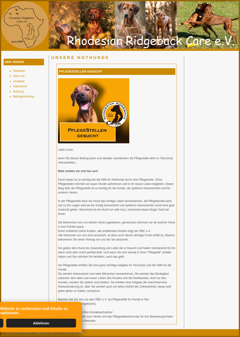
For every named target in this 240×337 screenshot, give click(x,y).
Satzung (18, 91)
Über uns (19, 76)
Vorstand (18, 81)
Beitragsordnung (23, 96)
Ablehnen (41, 323)
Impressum (20, 86)
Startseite (19, 70)
